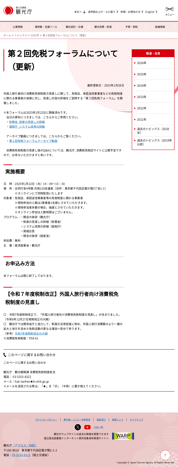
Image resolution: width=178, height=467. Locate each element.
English (149, 11)
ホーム (7, 35)
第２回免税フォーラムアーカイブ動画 (33, 141)
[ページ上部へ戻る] (165, 455)
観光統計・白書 (74, 26)
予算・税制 (131, 26)
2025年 (35, 35)
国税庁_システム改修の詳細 (27, 126)
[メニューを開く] (169, 11)
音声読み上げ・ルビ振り (102, 11)
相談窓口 (101, 419)
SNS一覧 (98, 427)
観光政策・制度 (103, 26)
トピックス (21, 35)
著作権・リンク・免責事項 (77, 419)
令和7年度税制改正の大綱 (31, 333)
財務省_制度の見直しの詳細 (27, 122)
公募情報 (18, 26)
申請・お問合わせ (130, 11)
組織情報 (160, 26)
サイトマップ (136, 419)
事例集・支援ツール (46, 26)
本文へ (78, 11)
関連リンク (117, 419)
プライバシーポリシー (46, 419)
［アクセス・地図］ (25, 445)
